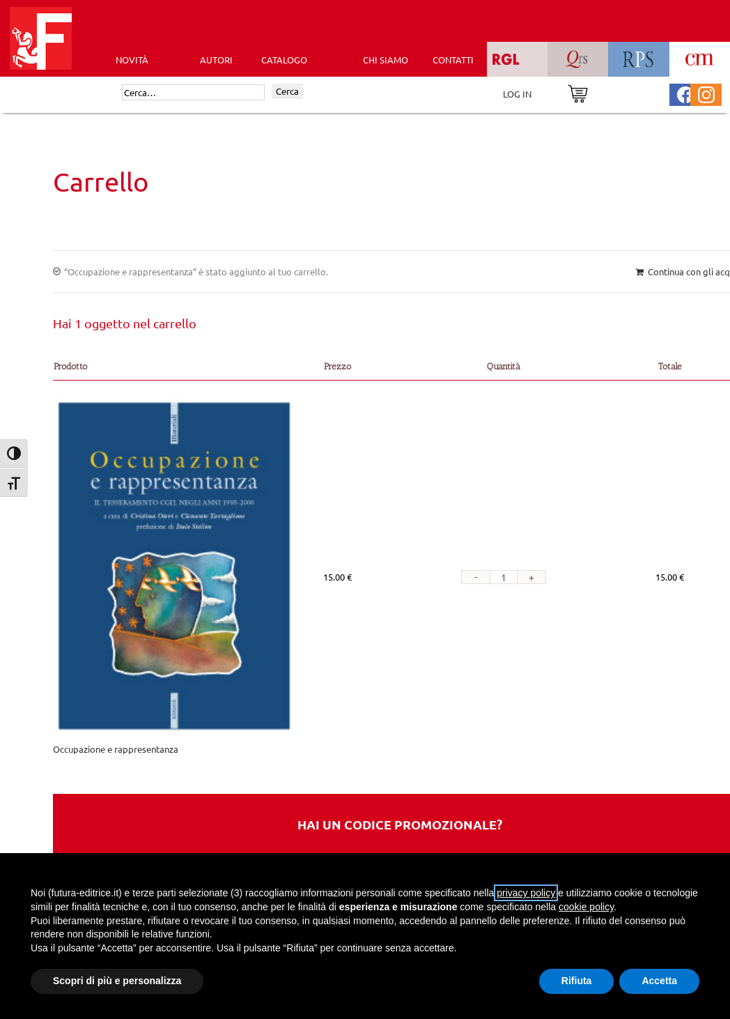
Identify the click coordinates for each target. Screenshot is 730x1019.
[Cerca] (193, 92)
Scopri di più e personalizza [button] (117, 980)
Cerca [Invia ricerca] (287, 91)
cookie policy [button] (586, 906)
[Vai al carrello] (578, 92)
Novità (132, 60)
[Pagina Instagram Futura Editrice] (706, 93)
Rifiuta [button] (576, 980)
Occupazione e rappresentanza (115, 749)
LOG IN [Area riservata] (517, 94)
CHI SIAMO (385, 60)
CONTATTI (453, 60)
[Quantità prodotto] (504, 577)
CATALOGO (284, 60)
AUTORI (216, 60)
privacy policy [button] (526, 892)
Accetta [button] (659, 980)
